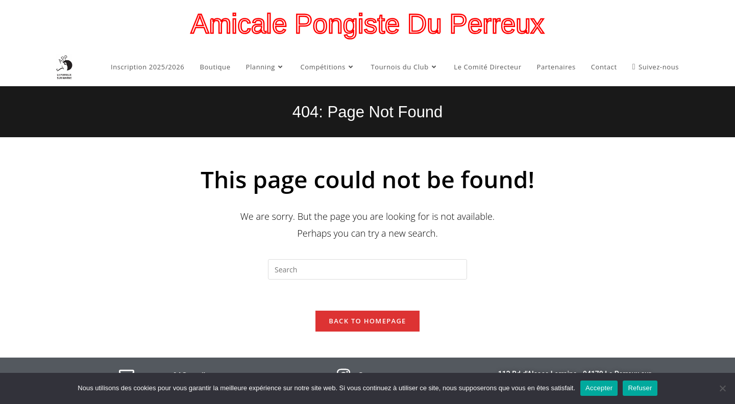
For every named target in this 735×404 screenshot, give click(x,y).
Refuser (640, 388)
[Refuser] (722, 388)
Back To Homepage (367, 320)
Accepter (598, 388)
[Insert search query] (367, 269)
